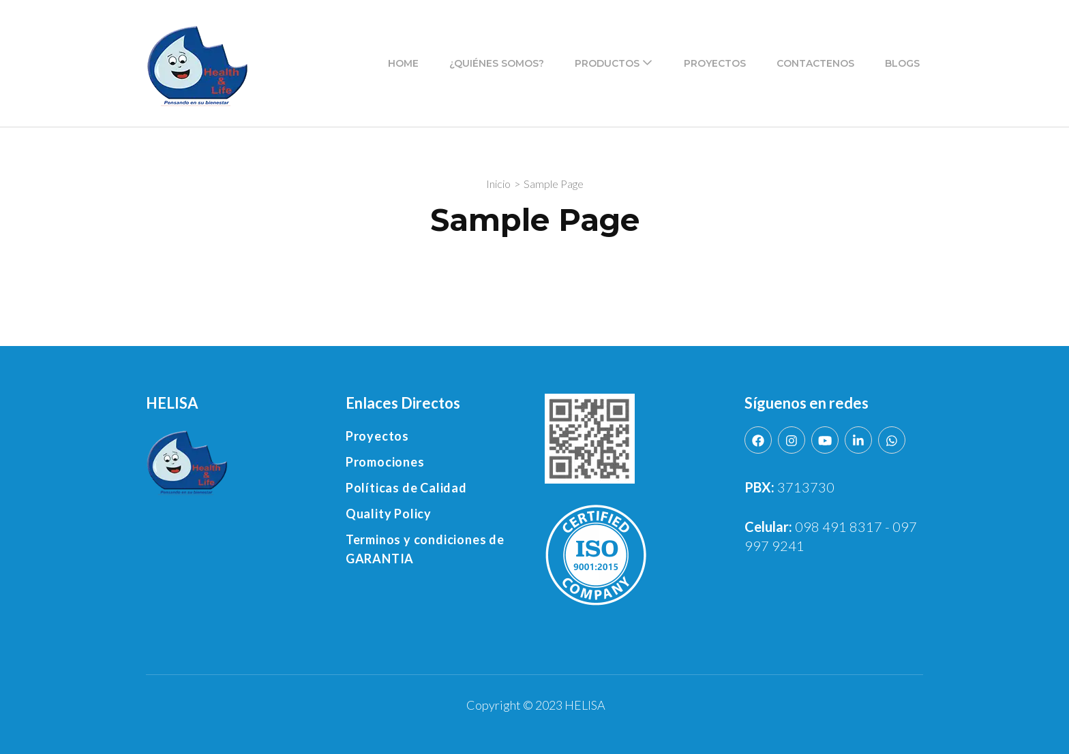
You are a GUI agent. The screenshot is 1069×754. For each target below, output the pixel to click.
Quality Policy (389, 513)
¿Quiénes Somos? (496, 63)
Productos (607, 63)
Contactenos (815, 63)
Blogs (902, 63)
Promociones (385, 461)
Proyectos (715, 63)
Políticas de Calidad (406, 487)
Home (403, 63)
